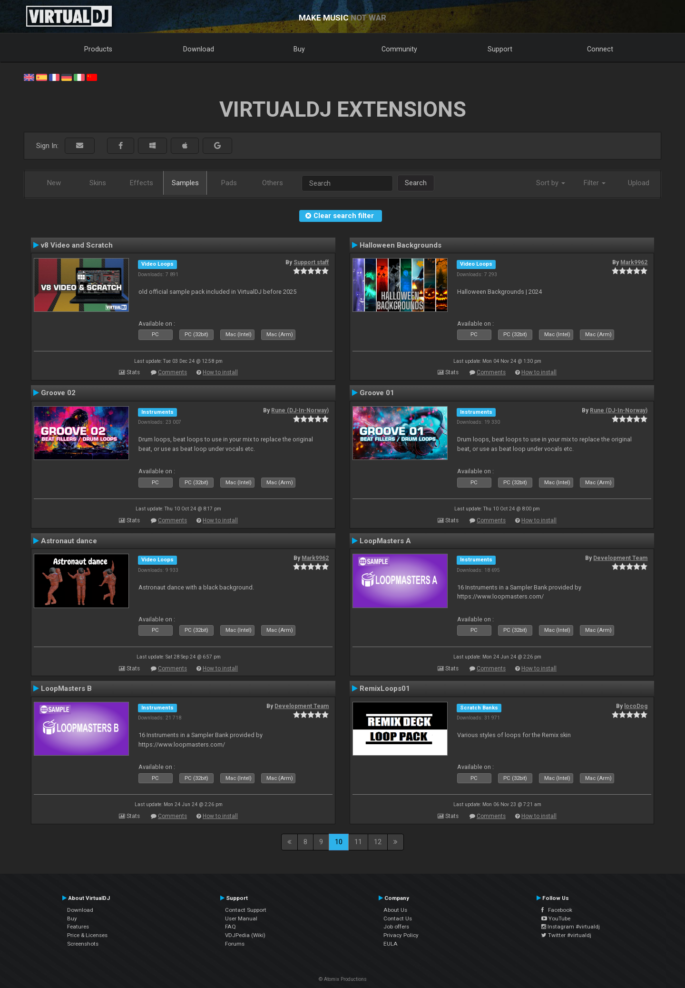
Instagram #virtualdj (570, 926)
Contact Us (397, 918)
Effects (141, 183)
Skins (97, 183)
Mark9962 (633, 262)
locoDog (635, 706)
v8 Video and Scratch (77, 245)
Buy (299, 49)
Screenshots (82, 943)
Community (399, 49)
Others (272, 183)
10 (338, 842)
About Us (395, 910)
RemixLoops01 (385, 688)
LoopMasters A (385, 541)
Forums (235, 943)
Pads (229, 183)
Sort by (550, 183)
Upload (638, 183)
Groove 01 (377, 393)
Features (78, 926)
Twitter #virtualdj (566, 935)
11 (358, 842)
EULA (390, 943)
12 (378, 842)
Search (416, 183)
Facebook (556, 910)
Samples (185, 183)
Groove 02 (58, 393)
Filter (595, 183)
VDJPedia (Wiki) (245, 935)
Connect (600, 49)
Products (98, 49)
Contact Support (245, 910)
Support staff (311, 262)
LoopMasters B (66, 688)
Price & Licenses (87, 935)
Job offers (396, 926)
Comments (172, 372)
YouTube (555, 918)
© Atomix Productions (343, 979)
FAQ (230, 926)
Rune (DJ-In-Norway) (300, 410)
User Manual (241, 918)
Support (500, 49)
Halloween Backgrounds (400, 245)
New (54, 183)
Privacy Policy (401, 935)
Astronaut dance (69, 541)
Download (198, 49)
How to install (220, 372)
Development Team (620, 558)
